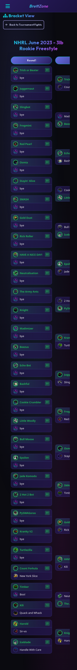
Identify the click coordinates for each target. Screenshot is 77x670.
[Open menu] (7, 6)
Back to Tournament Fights (24, 24)
